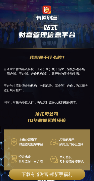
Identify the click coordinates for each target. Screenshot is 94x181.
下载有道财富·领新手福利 (47, 174)
